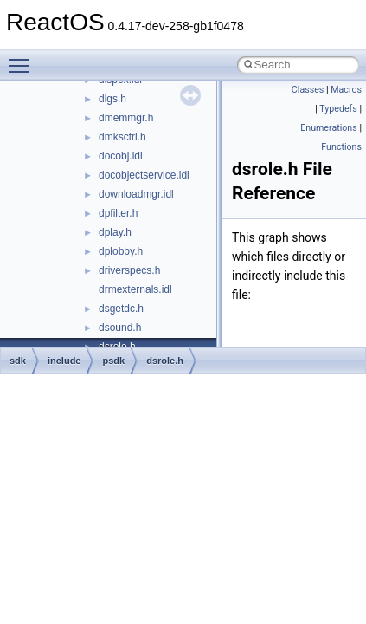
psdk (113, 360)
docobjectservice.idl (144, 175)
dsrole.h (164, 360)
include (64, 360)
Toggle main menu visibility (23, 58)
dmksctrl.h (122, 137)
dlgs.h (112, 99)
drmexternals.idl (135, 289)
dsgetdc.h (121, 308)
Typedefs (338, 108)
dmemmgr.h (126, 118)
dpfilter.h (118, 213)
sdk (18, 360)
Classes (308, 89)
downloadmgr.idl (136, 194)
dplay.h (115, 232)
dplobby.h (121, 251)
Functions (341, 147)
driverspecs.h (129, 270)
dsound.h (120, 328)
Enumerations (328, 127)
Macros (346, 89)
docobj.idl (121, 156)
